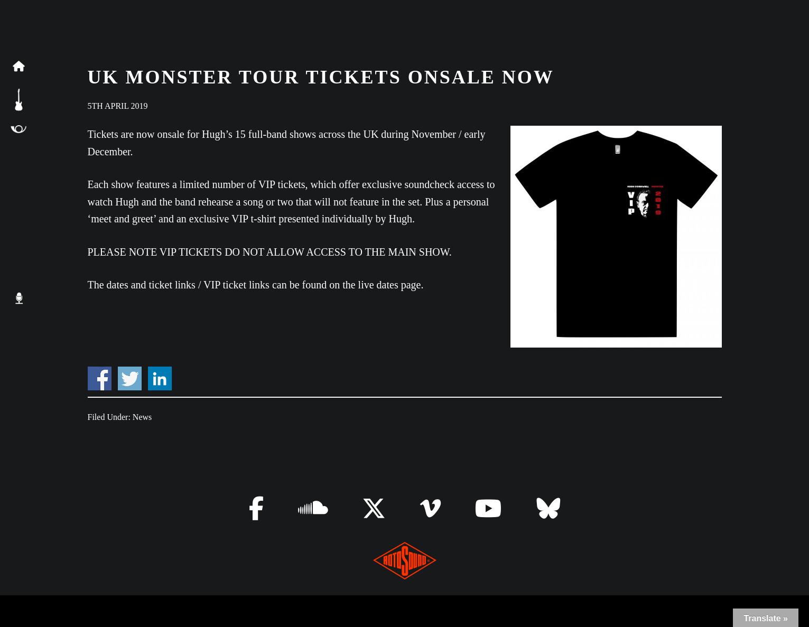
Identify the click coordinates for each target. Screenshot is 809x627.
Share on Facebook (99, 378)
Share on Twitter (130, 378)
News (142, 417)
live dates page (389, 285)
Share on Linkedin (160, 378)
